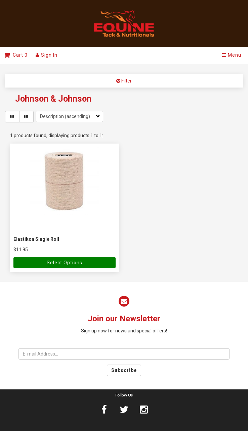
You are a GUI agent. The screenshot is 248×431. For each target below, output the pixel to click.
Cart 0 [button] (16, 55)
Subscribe (124, 370)
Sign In (46, 55)
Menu (231, 55)
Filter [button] (126, 81)
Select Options (64, 262)
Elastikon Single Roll (36, 239)
